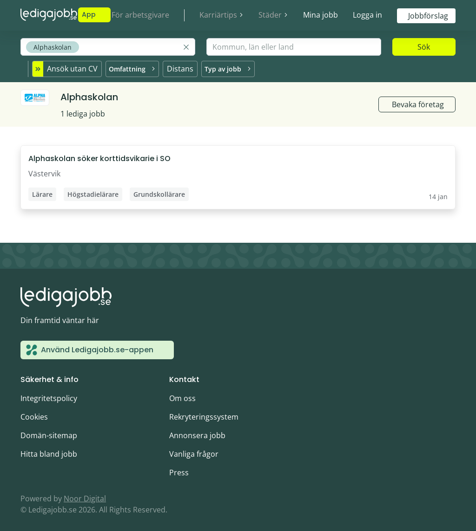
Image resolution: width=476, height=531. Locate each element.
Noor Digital (85, 496)
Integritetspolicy (48, 395)
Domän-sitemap (48, 432)
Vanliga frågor (193, 451)
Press (179, 470)
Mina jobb (320, 15)
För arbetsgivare (140, 15)
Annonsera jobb (197, 432)
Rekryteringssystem (203, 414)
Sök (423, 47)
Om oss (182, 395)
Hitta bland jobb (48, 451)
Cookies (34, 414)
